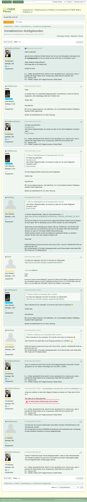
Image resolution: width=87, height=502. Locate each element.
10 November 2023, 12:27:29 (33, 330)
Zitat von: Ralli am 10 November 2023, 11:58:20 (42, 294)
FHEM (51, 10)
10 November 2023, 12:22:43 (33, 290)
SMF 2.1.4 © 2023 (7, 499)
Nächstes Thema (77, 36)
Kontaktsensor (29, 127)
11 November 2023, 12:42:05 (33, 421)
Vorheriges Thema (63, 36)
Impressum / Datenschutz (34, 10)
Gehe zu (54, 487)
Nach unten (8, 42)
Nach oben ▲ (81, 499)
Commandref (62, 10)
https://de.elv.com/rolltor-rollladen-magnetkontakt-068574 (43, 262)
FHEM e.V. (28, 12)
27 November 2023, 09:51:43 (33, 452)
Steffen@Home (13, 48)
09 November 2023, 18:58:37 (34, 48)
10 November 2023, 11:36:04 (33, 197)
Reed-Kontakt (29, 133)
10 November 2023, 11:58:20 (33, 256)
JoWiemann (12, 86)
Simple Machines (16, 499)
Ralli (9, 257)
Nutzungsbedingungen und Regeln (67, 499)
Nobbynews (12, 421)
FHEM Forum (9, 10)
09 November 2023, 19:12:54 (33, 86)
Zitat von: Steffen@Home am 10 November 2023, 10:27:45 (45, 155)
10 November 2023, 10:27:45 (33, 121)
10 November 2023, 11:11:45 (33, 151)
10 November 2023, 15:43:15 (33, 361)
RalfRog (10, 197)
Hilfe (56, 499)
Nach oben (7, 478)
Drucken (80, 42)
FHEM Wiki (74, 10)
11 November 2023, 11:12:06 (33, 388)
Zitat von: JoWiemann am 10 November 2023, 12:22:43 (44, 334)
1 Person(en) (28, 270)
